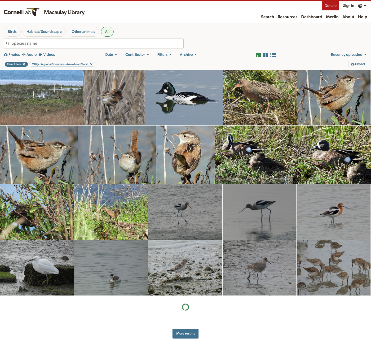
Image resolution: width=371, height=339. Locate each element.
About (348, 17)
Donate (330, 6)
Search (267, 17)
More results (185, 333)
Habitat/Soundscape (44, 32)
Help (362, 17)
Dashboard (311, 17)
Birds (12, 32)
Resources (287, 17)
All (107, 32)
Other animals (83, 32)
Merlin (332, 17)
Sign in (348, 6)
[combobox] (97, 43)
